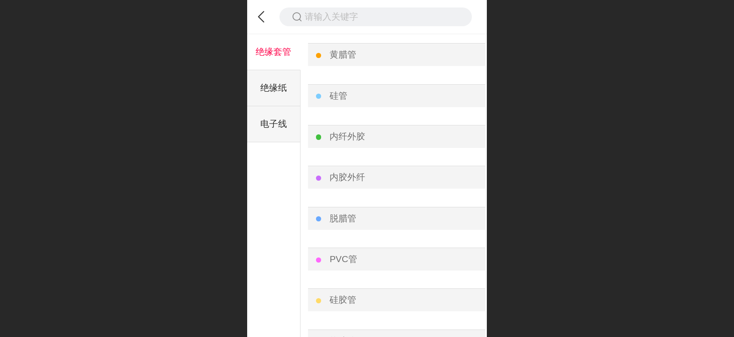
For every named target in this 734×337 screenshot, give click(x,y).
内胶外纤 (347, 177)
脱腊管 (343, 218)
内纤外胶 (347, 136)
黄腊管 (343, 54)
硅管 (338, 96)
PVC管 (343, 259)
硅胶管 (343, 300)
